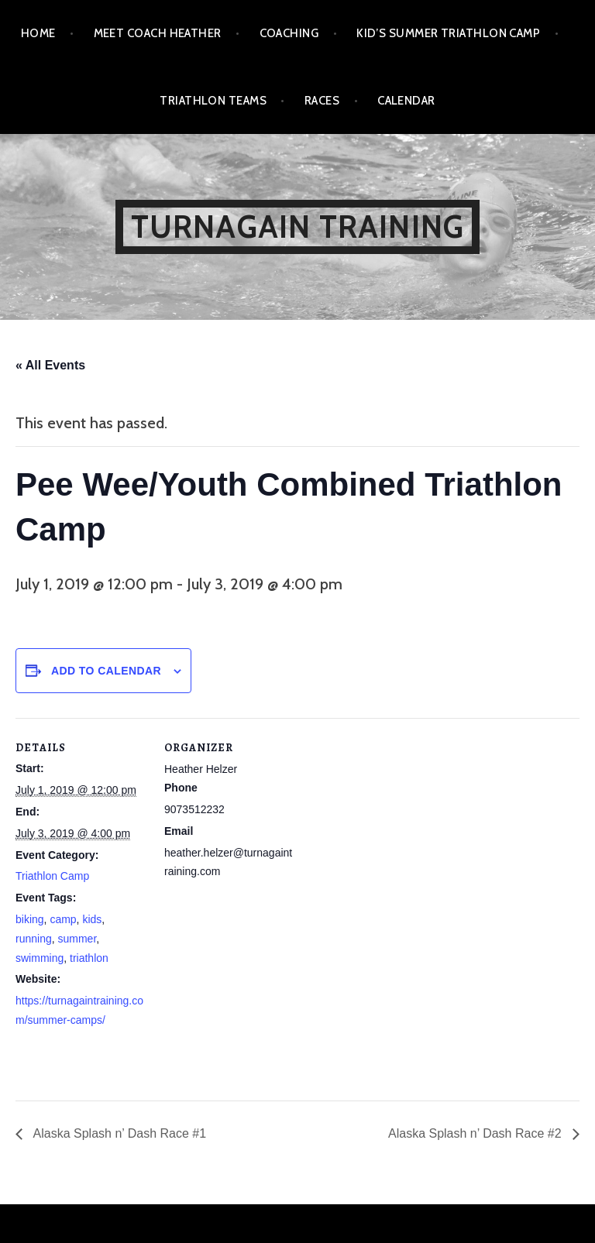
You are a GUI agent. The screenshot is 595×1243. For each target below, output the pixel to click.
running (33, 938)
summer (76, 938)
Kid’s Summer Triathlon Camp (448, 33)
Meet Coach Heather (158, 33)
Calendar (406, 101)
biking (29, 919)
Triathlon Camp (52, 876)
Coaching (289, 33)
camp (63, 919)
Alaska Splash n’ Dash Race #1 (118, 1133)
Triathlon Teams (213, 101)
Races (321, 101)
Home (38, 33)
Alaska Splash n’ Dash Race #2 (476, 1133)
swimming (39, 958)
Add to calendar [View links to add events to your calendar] (106, 670)
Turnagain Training (298, 227)
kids (91, 919)
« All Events (50, 365)
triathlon (89, 958)
